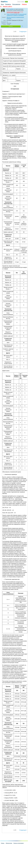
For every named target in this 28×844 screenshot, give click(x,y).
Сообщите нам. (16, 12)
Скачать (11, 26)
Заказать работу (7, 6)
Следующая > (23, 31)
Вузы (2, 4)
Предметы (8, 4)
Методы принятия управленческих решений (15, 18)
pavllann (12, 9)
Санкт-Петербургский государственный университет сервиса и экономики (16, 15)
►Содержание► (1, 52)
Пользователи (16, 4)
